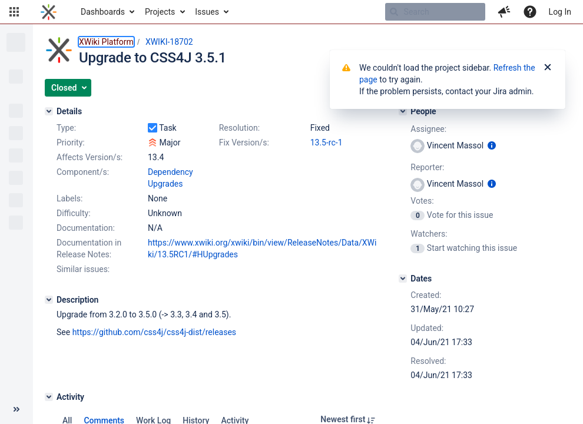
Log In (560, 11)
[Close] (548, 68)
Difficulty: (74, 213)
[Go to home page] (48, 12)
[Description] (49, 300)
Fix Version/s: (244, 142)
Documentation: (86, 228)
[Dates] (403, 278)
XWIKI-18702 (169, 42)
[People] (403, 111)
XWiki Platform (106, 42)
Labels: (69, 198)
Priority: (71, 142)
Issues (207, 11)
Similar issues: (83, 269)
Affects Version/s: (89, 157)
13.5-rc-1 (326, 142)
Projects (160, 11)
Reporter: (427, 167)
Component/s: (83, 172)
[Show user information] (491, 145)
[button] (14, 12)
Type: (66, 127)
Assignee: (428, 129)
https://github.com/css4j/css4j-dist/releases (154, 332)
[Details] (49, 111)
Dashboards (103, 11)
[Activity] (49, 397)
